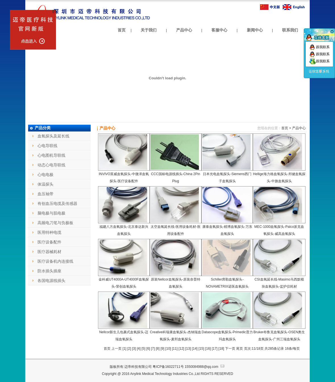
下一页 (230, 349)
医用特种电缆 (49, 232)
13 (188, 349)
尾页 (240, 349)
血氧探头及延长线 (53, 136)
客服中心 (219, 30)
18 (221, 349)
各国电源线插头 (51, 280)
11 (174, 349)
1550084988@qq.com (205, 367)
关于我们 (149, 30)
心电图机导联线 (51, 155)
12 (181, 349)
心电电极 (45, 174)
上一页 (116, 349)
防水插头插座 (49, 271)
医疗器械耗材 (49, 251)
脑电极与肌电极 (51, 213)
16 (208, 349)
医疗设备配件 (49, 242)
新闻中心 (255, 30)
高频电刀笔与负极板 (55, 222)
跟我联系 (319, 47)
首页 (122, 30)
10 (168, 349)
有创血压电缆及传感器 (57, 203)
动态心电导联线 (51, 165)
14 (194, 349)
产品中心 (184, 30)
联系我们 (290, 30)
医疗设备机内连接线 (55, 261)
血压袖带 (45, 194)
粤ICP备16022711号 (168, 367)
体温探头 (45, 184)
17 (215, 349)
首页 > (286, 128)
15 (201, 349)
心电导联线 (47, 145)
